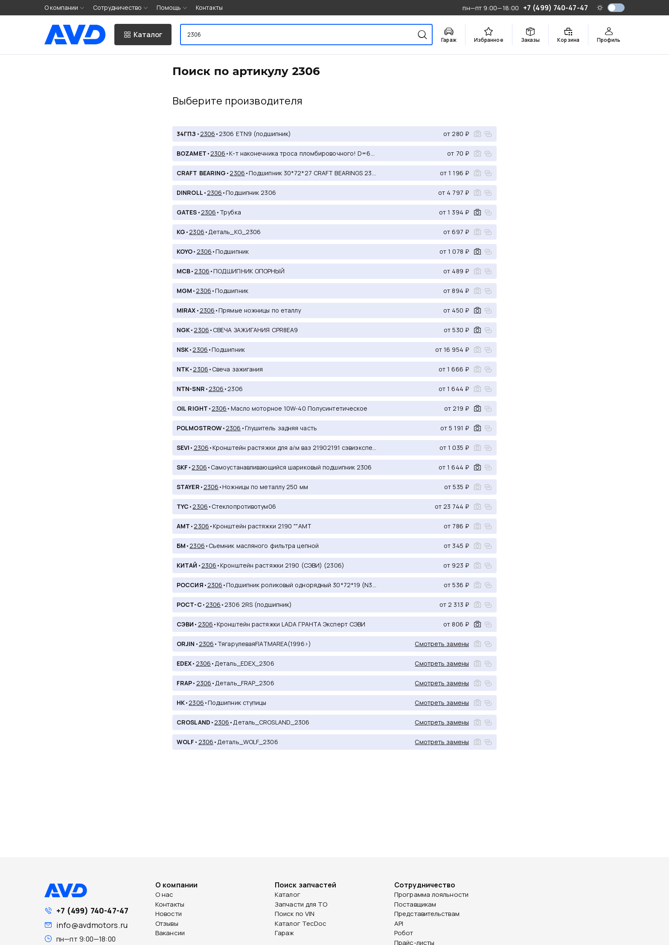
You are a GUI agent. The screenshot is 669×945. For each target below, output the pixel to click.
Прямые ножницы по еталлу (259, 310)
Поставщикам (415, 904)
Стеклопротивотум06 (244, 506)
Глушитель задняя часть (281, 428)
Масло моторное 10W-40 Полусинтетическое (299, 408)
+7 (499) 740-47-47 (92, 910)
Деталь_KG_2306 (234, 232)
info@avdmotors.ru (92, 925)
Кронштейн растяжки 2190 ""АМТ (262, 526)
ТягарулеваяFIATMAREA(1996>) (264, 644)
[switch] (616, 7)
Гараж (284, 932)
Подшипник (232, 251)
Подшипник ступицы (237, 703)
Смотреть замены (442, 644)
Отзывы (166, 923)
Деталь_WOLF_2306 (247, 742)
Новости (168, 913)
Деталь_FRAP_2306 (244, 683)
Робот (403, 932)
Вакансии (170, 932)
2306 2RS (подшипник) (258, 604)
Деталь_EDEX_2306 (244, 663)
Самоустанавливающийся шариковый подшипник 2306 (291, 467)
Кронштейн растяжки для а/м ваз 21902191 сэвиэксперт (295, 448)
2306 (207, 134)
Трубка (230, 212)
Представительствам (427, 913)
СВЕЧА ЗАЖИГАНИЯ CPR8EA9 (255, 330)
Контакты (209, 7)
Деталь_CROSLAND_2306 (271, 722)
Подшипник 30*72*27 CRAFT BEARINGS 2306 (313, 173)
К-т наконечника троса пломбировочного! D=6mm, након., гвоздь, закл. (303, 153)
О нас (164, 894)
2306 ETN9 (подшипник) (255, 134)
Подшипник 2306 (251, 192)
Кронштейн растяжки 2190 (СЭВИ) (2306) (282, 565)
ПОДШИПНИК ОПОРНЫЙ (249, 271)
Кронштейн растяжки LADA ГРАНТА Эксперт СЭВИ (291, 624)
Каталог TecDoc (300, 923)
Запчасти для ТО (301, 904)
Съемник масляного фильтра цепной (264, 546)
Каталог (287, 894)
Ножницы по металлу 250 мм (265, 487)
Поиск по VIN (294, 913)
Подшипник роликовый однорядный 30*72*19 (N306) (302, 585)
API (398, 923)
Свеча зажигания (237, 369)
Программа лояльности (431, 894)
